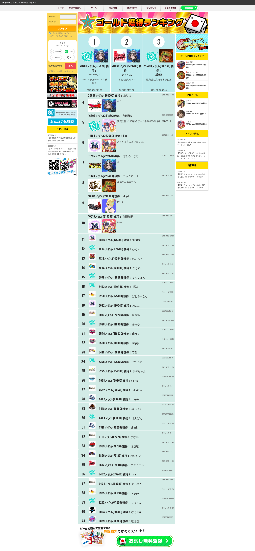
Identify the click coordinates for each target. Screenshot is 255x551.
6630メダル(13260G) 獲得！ (196, 103)
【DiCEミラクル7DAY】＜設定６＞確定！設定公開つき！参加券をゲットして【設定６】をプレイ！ (191, 155)
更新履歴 (192, 165)
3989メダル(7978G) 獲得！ (114, 446)
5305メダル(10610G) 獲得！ (115, 362)
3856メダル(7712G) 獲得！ (114, 456)
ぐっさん (126, 75)
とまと (188, 121)
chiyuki (126, 196)
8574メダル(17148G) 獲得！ (196, 124)
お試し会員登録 (145, 541)
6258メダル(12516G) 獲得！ (115, 296)
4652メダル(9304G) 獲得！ (115, 390)
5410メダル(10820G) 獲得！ (115, 352)
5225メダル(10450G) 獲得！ (115, 371)
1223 (135, 287)
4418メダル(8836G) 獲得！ (114, 409)
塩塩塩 (127, 95)
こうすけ (137, 268)
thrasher (136, 240)
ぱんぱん (137, 418)
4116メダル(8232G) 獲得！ (114, 437)
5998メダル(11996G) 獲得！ (115, 324)
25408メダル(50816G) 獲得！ (159, 68)
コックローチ (131, 176)
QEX (191, 62)
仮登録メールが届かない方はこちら (62, 71)
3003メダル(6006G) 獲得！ (114, 521)
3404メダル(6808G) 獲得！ (115, 484)
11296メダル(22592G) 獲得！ (105, 156)
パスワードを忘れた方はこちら (60, 36)
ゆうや (136, 249)
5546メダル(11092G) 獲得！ (115, 334)
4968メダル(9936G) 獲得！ (115, 380)
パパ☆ (191, 83)
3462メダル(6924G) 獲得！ (115, 474)
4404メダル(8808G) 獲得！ (115, 418)
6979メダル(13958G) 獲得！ (115, 277)
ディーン (94, 75)
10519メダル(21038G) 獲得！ (105, 216)
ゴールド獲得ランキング (192, 56)
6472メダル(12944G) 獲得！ (115, 287)
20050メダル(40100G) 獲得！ (105, 95)
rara (133, 474)
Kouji (125, 136)
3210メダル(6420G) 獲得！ (114, 502)
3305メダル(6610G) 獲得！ (114, 493)
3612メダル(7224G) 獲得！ (114, 465)
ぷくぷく (136, 409)
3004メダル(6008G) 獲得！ (115, 512)
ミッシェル (138, 277)
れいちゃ (137, 259)
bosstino (189, 111)
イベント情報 (192, 133)
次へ (62, 66)
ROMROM (127, 116)
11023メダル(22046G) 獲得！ (105, 176)
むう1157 (136, 512)
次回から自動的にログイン (61, 33)
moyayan (136, 343)
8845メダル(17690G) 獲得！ (115, 240)
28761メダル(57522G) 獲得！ (94, 68)
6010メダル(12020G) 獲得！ (115, 315)
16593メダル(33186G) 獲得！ (105, 116)
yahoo (56, 57)
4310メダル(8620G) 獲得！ (114, 427)
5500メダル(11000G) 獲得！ (115, 343)
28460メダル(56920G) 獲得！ (126, 68)
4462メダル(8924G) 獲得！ (115, 399)
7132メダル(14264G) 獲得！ (115, 259)
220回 (158, 75)
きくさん (189, 101)
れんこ (136, 305)
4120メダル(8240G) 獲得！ (196, 114)
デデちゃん (139, 371)
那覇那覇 (128, 216)
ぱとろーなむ (131, 156)
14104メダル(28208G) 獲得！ (105, 136)
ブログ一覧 (192, 95)
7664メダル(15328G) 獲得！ (115, 249)
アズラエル (137, 465)
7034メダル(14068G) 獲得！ (115, 268)
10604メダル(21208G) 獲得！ (105, 196)
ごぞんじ (137, 362)
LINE (69, 51)
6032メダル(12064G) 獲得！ (115, 305)
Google (56, 51)
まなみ (135, 437)
